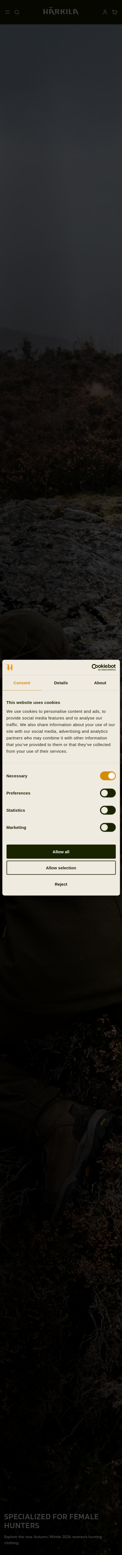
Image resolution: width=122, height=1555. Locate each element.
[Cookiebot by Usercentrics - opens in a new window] (91, 667)
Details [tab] (61, 682)
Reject (61, 884)
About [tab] (100, 682)
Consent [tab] (21, 682)
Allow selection (61, 867)
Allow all (61, 851)
